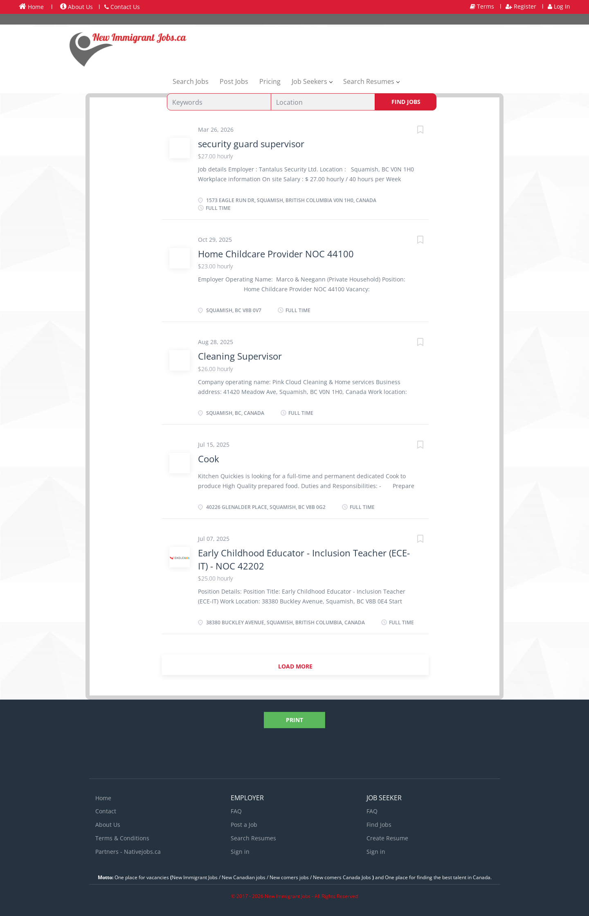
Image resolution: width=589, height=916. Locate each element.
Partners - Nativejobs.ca (128, 851)
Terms (482, 6)
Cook (208, 458)
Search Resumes (253, 838)
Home (31, 6)
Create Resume (387, 838)
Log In (559, 6)
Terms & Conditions (122, 838)
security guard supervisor (251, 143)
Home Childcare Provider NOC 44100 (276, 254)
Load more (295, 666)
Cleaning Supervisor (240, 356)
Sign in (240, 851)
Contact (105, 811)
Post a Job (244, 824)
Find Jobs (405, 102)
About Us (76, 7)
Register (521, 6)
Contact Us (122, 7)
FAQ (236, 811)
